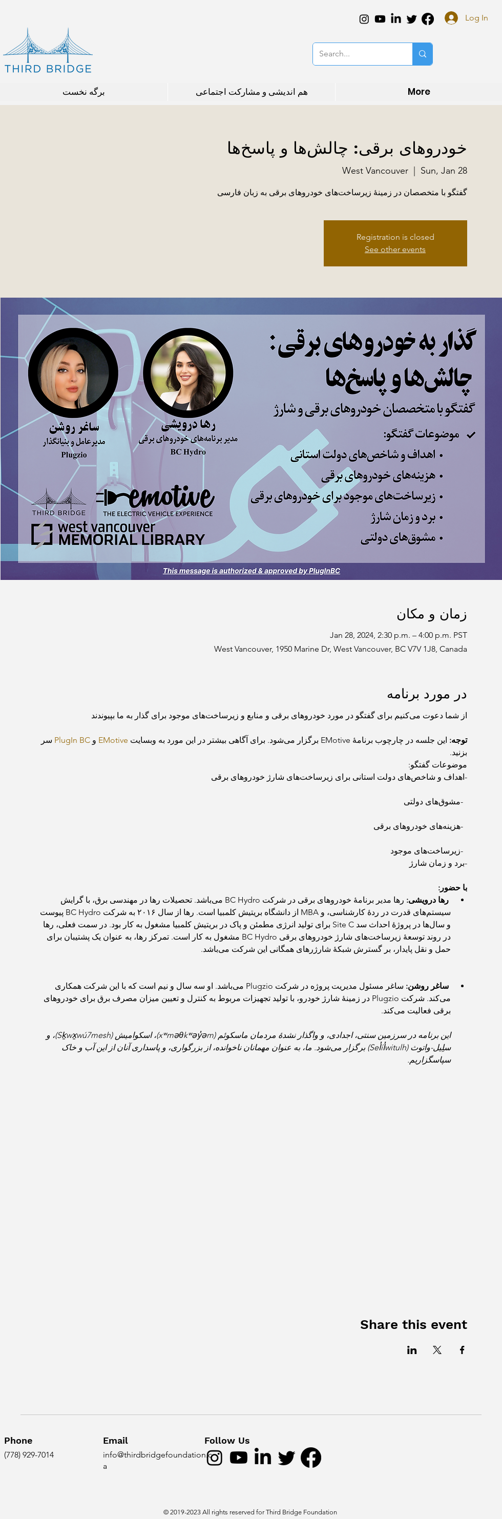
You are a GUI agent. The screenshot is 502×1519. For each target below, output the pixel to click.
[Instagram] (364, 19)
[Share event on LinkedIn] (412, 1350)
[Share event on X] (437, 1350)
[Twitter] (412, 19)
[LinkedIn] (396, 19)
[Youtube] (380, 19)
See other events (395, 249)
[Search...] (355, 54)
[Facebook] (428, 19)
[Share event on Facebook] (462, 1350)
